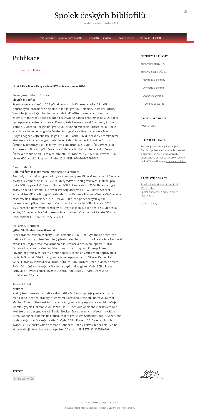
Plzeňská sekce (151, 103)
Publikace (108, 38)
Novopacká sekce (153, 79)
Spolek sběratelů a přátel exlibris (159, 192)
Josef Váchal (147, 195)
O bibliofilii (93, 37)
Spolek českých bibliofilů (100, 15)
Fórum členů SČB (126, 37)
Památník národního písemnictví (159, 184)
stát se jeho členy (176, 161)
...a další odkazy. (149, 203)
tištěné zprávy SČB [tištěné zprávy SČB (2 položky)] (24, 378)
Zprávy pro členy (150, 63)
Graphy (112, 407)
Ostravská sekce (152, 95)
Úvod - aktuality (47, 37)
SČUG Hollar (148, 188)
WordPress (79, 407)
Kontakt (157, 37)
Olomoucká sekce (153, 87)
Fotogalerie (144, 37)
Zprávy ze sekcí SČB (152, 71)
